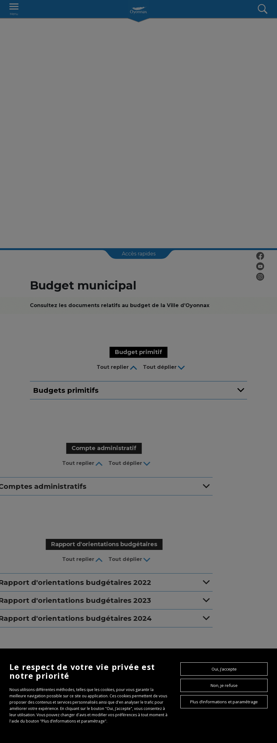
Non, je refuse (224, 685)
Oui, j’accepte (224, 669)
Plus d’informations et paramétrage (224, 702)
